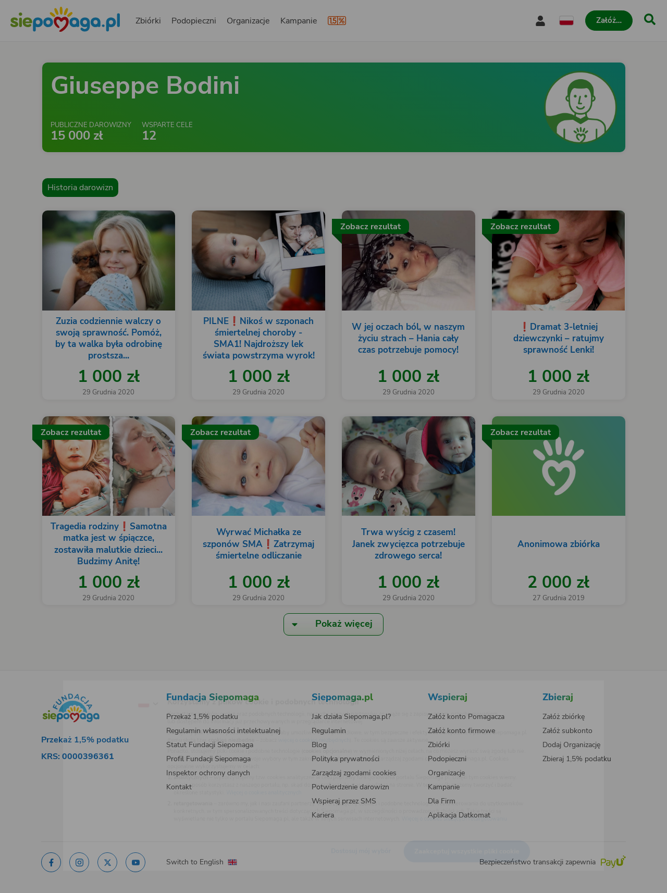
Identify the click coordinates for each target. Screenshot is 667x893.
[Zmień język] (104, 687)
